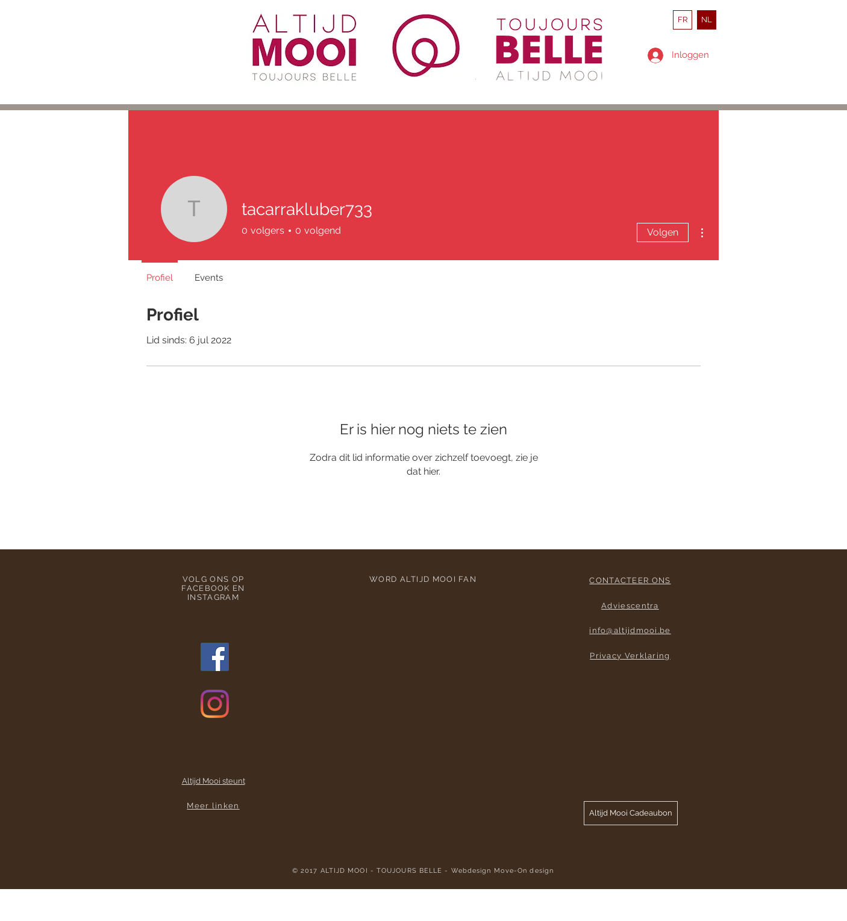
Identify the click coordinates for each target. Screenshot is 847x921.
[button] (631, 813)
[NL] (706, 20)
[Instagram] (215, 704)
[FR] (682, 20)
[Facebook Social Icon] (215, 657)
